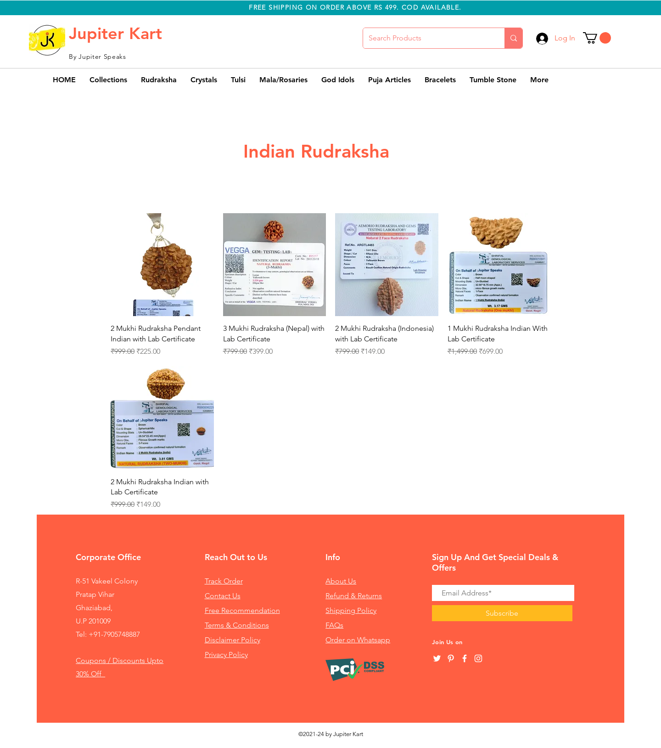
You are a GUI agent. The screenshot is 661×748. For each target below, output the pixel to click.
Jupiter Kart (115, 33)
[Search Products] (427, 38)
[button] (597, 38)
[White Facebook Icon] (464, 658)
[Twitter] (437, 658)
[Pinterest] (451, 658)
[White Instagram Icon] (478, 658)
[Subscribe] (502, 613)
